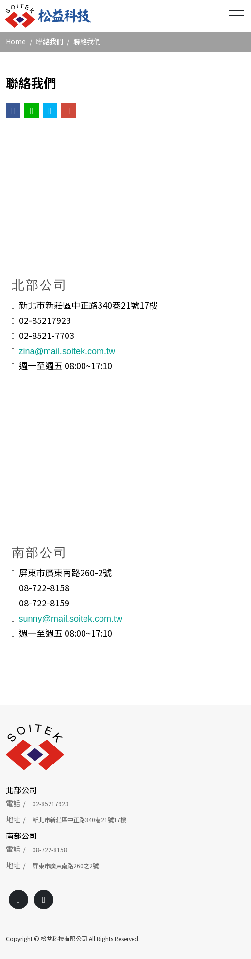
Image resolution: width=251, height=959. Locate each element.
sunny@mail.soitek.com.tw (70, 618)
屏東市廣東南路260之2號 (66, 865)
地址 (13, 819)
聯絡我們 (49, 41)
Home (16, 41)
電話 (13, 803)
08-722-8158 (50, 849)
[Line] (43, 899)
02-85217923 (50, 803)
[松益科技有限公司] (48, 16)
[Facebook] (18, 899)
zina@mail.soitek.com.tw (67, 351)
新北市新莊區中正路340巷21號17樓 (79, 820)
